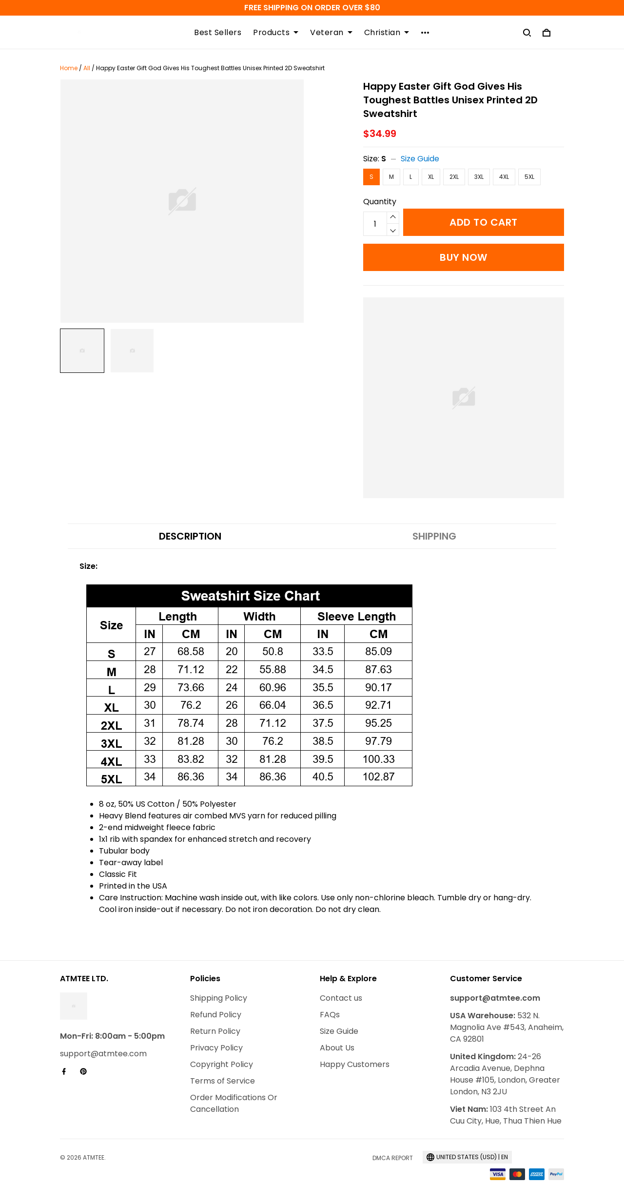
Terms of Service (222, 1081)
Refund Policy (215, 1014)
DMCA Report (392, 1158)
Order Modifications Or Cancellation (233, 1103)
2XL (454, 177)
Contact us (341, 998)
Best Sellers (217, 33)
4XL (504, 177)
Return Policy (215, 1031)
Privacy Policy (216, 1047)
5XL (529, 177)
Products (275, 33)
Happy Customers (355, 1064)
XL (431, 177)
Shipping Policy (218, 998)
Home (69, 68)
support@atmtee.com (103, 1053)
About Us (337, 1047)
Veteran (331, 33)
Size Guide (420, 158)
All (86, 68)
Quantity (379, 201)
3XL (479, 177)
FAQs (330, 1014)
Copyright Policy (221, 1064)
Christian (387, 33)
